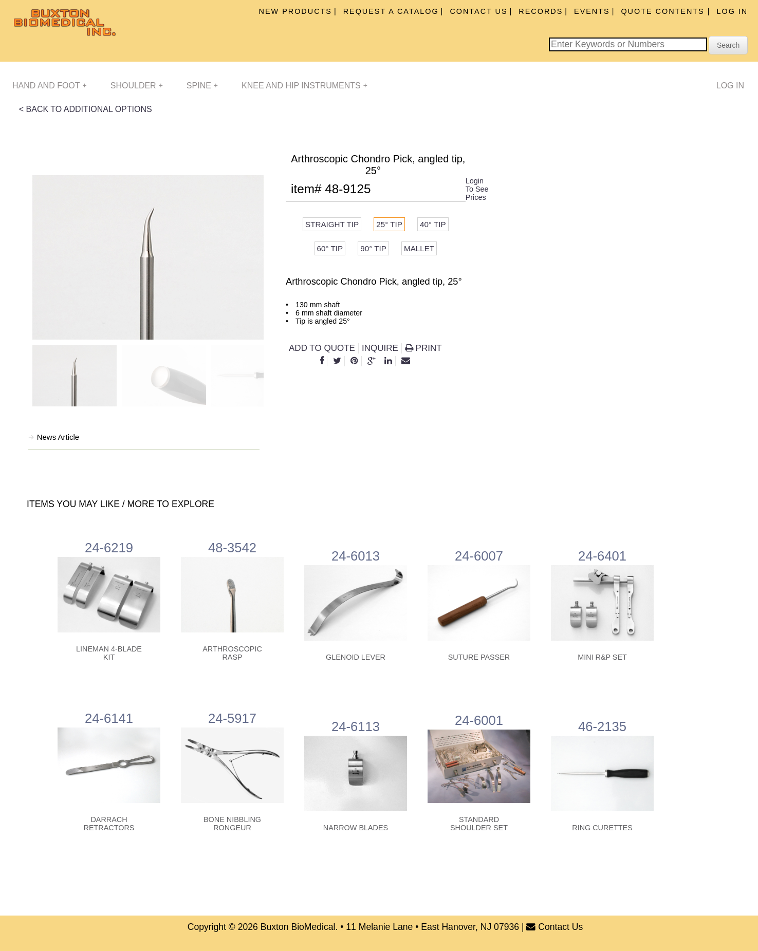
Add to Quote (322, 348)
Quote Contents (664, 11)
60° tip (330, 248)
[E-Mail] (405, 361)
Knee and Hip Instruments (304, 85)
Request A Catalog (391, 11)
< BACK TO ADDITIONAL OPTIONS (85, 109)
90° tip (373, 248)
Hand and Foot (49, 85)
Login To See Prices (477, 189)
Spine (202, 85)
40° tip (433, 224)
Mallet (419, 248)
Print (423, 348)
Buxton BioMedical (298, 927)
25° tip (389, 224)
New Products (295, 11)
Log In (732, 11)
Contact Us (478, 11)
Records (541, 11)
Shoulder (136, 85)
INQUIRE (380, 348)
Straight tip (332, 224)
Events (592, 11)
